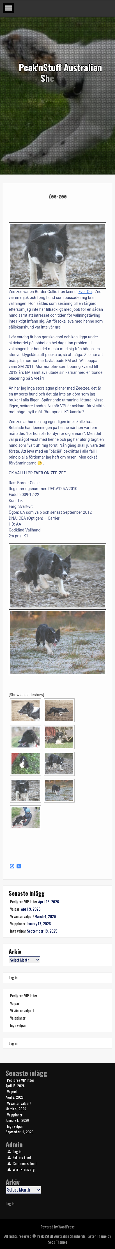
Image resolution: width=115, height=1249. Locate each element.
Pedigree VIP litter (23, 901)
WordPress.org (24, 1169)
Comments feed (24, 1163)
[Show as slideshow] (26, 694)
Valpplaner (18, 923)
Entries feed (22, 1157)
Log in (13, 977)
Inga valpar (18, 931)
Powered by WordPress (58, 1227)
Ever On (85, 291)
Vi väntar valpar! (22, 916)
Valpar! (15, 909)
